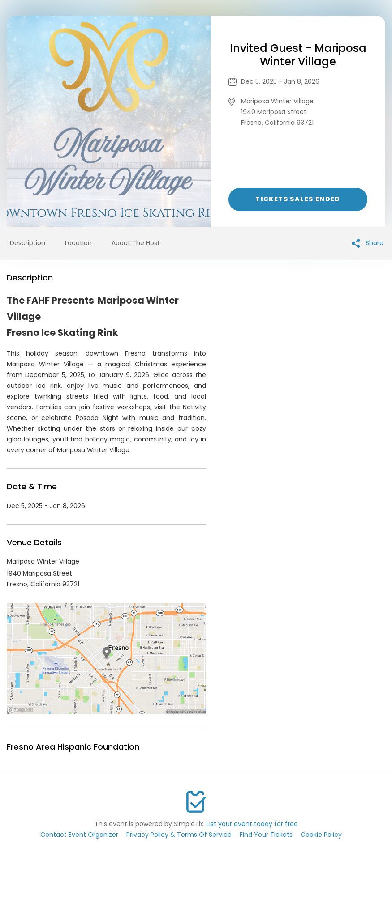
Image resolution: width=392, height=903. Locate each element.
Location (78, 242)
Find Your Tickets (266, 834)
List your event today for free (252, 823)
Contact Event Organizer (79, 834)
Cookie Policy (321, 834)
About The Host (136, 242)
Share (367, 243)
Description (27, 242)
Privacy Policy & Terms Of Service (179, 834)
